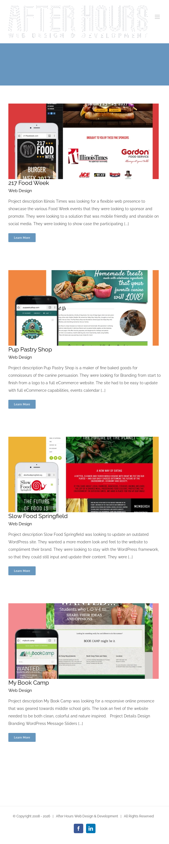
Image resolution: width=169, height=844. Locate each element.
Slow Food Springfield (38, 516)
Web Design (20, 190)
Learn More (22, 237)
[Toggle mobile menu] (158, 17)
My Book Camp (28, 682)
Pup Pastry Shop (30, 349)
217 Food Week (28, 182)
